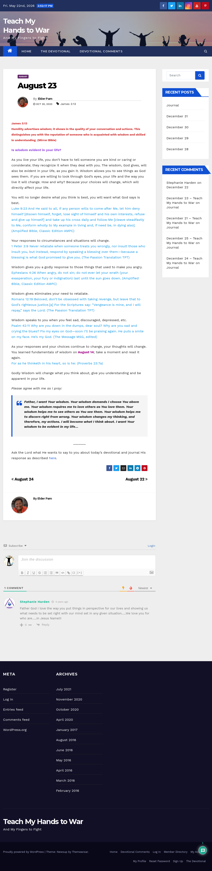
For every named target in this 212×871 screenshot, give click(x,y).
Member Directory (175, 851)
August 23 (37, 85)
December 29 (177, 138)
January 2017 (66, 730)
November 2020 (69, 699)
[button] (205, 51)
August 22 (136, 479)
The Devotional (56, 51)
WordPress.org (15, 730)
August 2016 (66, 740)
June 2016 (64, 750)
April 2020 (64, 720)
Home (26, 51)
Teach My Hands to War (43, 821)
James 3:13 (68, 104)
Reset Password (159, 861)
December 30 (177, 127)
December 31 (177, 116)
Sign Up (178, 861)
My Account (198, 851)
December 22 (177, 187)
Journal (172, 105)
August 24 (22, 479)
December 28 (177, 149)
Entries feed (13, 709)
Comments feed (16, 720)
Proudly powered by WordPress (24, 851)
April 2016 (64, 770)
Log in (8, 699)
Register (10, 689)
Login (151, 545)
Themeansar (80, 851)
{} (73, 572)
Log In (157, 851)
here (52, 458)
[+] (79, 572)
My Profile (139, 861)
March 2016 (65, 780)
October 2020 (67, 709)
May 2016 (63, 760)
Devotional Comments (101, 51)
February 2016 (67, 791)
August (23, 76)
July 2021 (63, 689)
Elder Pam (45, 99)
